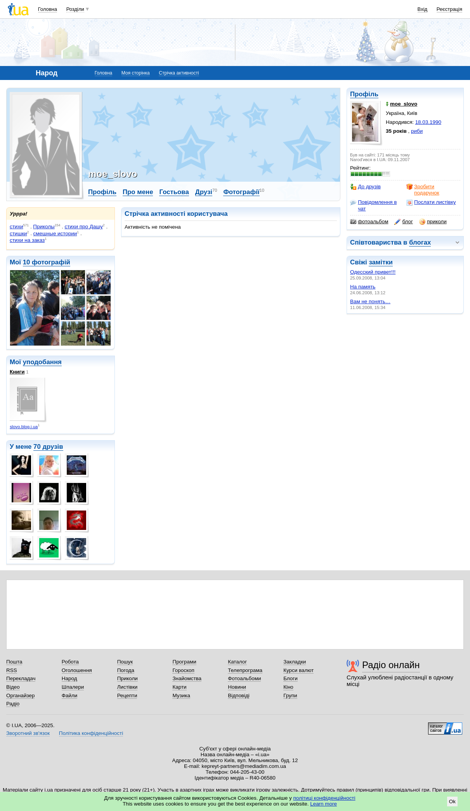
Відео (13, 687)
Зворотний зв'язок (28, 733)
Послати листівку (431, 202)
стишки (18, 233)
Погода (125, 670)
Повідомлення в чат (373, 205)
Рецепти (127, 695)
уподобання (42, 362)
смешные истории (55, 233)
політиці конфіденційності (324, 798)
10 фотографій (46, 262)
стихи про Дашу (83, 226)
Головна (47, 9)
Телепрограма (245, 670)
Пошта (14, 662)
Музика (181, 695)
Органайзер (20, 695)
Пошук (125, 662)
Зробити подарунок (422, 190)
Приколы (43, 226)
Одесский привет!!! (372, 272)
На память (362, 287)
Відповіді (239, 695)
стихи (16, 226)
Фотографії (241, 192)
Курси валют (298, 670)
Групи (290, 695)
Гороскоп (183, 670)
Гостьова (174, 192)
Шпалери (73, 687)
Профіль (364, 94)
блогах (420, 242)
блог (403, 222)
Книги (17, 372)
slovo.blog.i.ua (24, 426)
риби (417, 131)
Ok (452, 801)
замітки (381, 262)
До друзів (365, 187)
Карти (179, 687)
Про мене (138, 192)
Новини (237, 687)
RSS (11, 670)
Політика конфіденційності (91, 733)
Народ (69, 678)
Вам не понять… (370, 301)
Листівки (127, 687)
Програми (184, 662)
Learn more (323, 804)
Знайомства (186, 678)
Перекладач (20, 678)
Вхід (423, 9)
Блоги (290, 678)
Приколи (127, 678)
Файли (70, 695)
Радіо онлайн (391, 665)
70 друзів (48, 446)
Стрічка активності (179, 73)
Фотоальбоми (244, 678)
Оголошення (77, 670)
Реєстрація (449, 9)
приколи (433, 222)
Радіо (12, 704)
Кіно (288, 687)
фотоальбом (369, 222)
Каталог (237, 662)
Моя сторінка (135, 73)
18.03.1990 (428, 122)
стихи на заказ (27, 240)
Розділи (75, 9)
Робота (70, 662)
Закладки (294, 662)
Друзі (203, 192)
